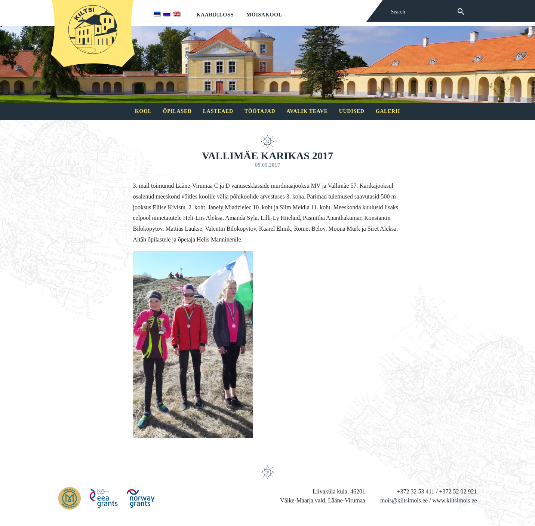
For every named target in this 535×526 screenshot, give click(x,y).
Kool (143, 111)
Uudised (352, 111)
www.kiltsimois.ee (455, 500)
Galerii (388, 111)
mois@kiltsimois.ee (404, 500)
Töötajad (260, 111)
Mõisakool (264, 15)
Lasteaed (218, 111)
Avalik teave (307, 111)
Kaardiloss (215, 15)
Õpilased (177, 111)
